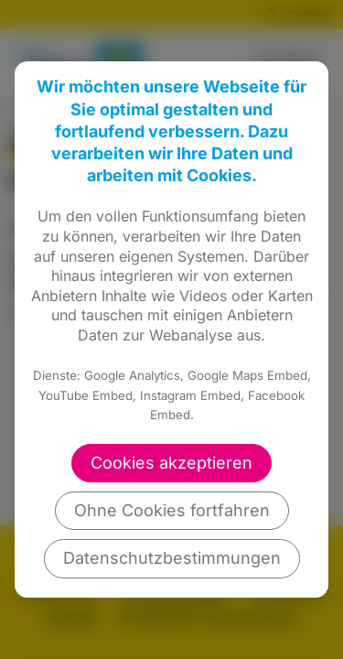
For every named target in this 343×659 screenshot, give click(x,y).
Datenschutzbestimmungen (172, 557)
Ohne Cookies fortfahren (172, 510)
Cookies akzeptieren (171, 462)
